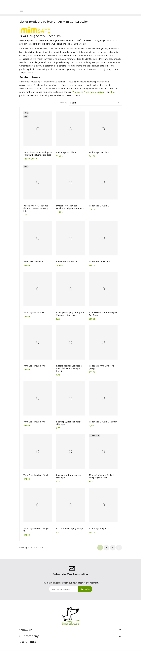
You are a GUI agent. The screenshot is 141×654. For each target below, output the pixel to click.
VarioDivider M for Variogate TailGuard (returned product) (37, 153)
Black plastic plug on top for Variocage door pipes (70, 313)
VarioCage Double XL (33, 312)
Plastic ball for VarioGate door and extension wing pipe (35, 208)
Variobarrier (100, 92)
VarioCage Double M (99, 152)
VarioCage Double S (66, 152)
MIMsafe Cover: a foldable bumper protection (102, 476)
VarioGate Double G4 (99, 261)
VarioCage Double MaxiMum (103, 421)
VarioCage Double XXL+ (35, 421)
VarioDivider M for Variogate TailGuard (103, 313)
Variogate (89, 92)
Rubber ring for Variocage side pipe (69, 476)
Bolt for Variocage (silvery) (69, 528)
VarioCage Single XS (99, 528)
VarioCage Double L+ (66, 261)
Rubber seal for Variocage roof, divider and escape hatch (69, 368)
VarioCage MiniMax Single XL (36, 529)
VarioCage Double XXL (34, 366)
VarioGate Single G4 (33, 261)
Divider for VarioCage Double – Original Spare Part (70, 207)
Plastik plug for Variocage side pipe (69, 423)
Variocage (78, 92)
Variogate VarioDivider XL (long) (101, 367)
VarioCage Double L (99, 205)
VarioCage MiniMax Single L (37, 475)
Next (118, 547)
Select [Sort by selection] (95, 102)
